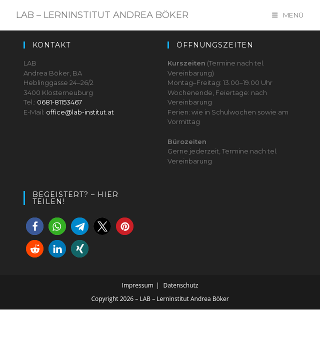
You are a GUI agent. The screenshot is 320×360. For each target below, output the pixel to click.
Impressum (138, 336)
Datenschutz (181, 336)
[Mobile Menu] (288, 15)
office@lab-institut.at (80, 162)
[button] (35, 277)
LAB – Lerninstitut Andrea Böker (102, 15)
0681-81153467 (59, 152)
